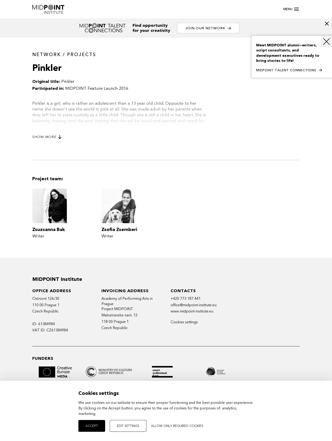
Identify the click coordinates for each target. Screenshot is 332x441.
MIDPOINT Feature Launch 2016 (96, 88)
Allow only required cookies (177, 426)
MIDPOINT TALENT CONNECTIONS (289, 70)
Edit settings (128, 426)
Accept (92, 426)
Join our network (208, 28)
